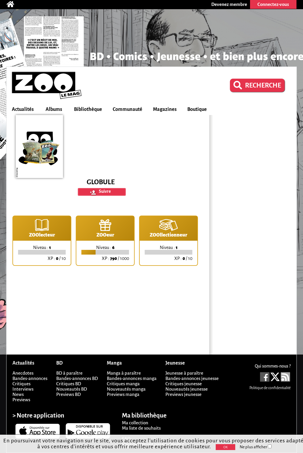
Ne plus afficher (256, 447)
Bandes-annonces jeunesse (192, 378)
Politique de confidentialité (270, 388)
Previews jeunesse (183, 394)
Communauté (127, 109)
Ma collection (135, 422)
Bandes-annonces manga (132, 378)
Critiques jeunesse (183, 383)
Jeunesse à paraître (184, 373)
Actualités (23, 109)
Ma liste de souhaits (141, 428)
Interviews (22, 388)
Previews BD (68, 394)
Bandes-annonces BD (77, 378)
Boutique (197, 109)
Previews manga (123, 394)
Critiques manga (123, 383)
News (18, 394)
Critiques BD (68, 383)
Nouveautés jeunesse (186, 388)
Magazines (165, 109)
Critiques (21, 383)
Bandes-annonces (29, 378)
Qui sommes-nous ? (273, 366)
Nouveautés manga (126, 388)
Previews (21, 399)
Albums (54, 109)
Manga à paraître (124, 373)
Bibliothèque (88, 109)
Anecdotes (22, 373)
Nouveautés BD (71, 388)
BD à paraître (69, 373)
